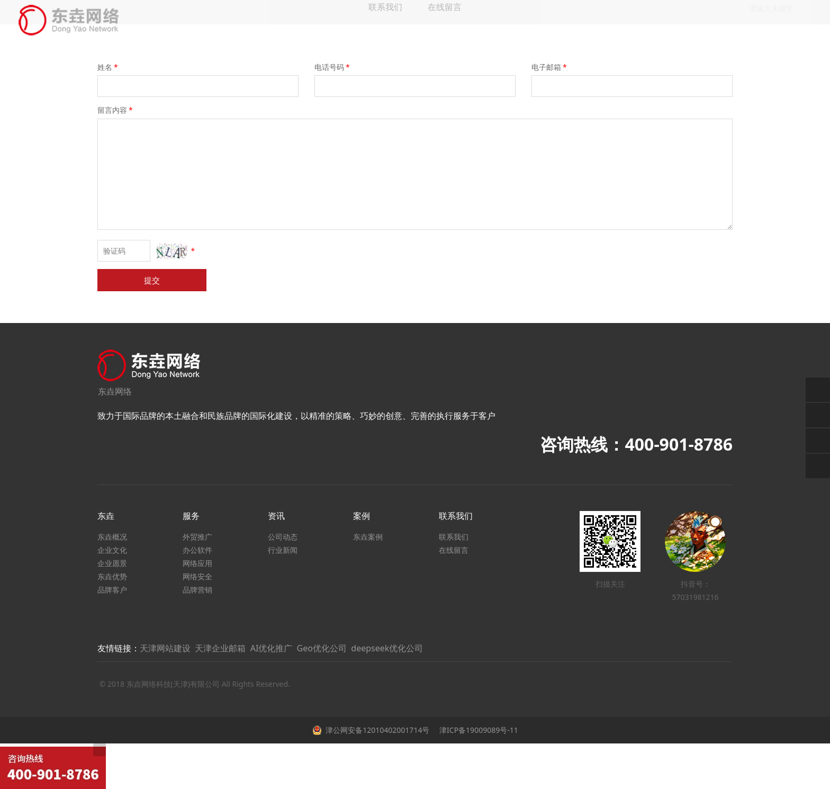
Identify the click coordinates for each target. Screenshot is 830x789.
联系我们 (453, 537)
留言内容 (115, 110)
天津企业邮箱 (220, 648)
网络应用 (197, 563)
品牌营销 (197, 590)
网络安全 (197, 576)
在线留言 (453, 550)
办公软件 (197, 550)
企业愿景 (112, 563)
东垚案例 (368, 537)
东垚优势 (112, 576)
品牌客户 (112, 590)
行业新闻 (282, 550)
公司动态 (282, 537)
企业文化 (112, 550)
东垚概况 (112, 537)
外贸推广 (197, 537)
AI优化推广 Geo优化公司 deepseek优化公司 (336, 648)
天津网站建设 (165, 648)
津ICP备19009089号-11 (477, 730)
